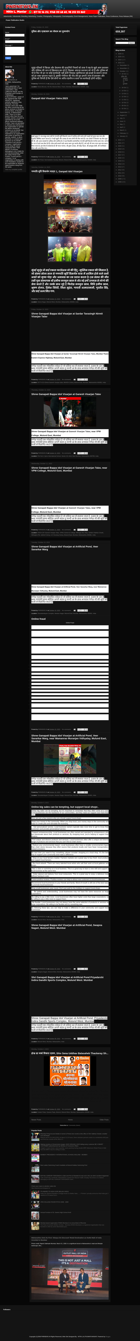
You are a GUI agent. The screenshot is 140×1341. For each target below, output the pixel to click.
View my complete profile (13, 169)
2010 (120, 176)
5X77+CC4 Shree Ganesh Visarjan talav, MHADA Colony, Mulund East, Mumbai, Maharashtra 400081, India (72, 382)
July (121, 118)
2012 (120, 170)
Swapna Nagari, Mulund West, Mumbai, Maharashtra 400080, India (59, 972)
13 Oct (124, 93)
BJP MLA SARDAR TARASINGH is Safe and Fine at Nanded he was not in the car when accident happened (74, 1176)
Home (70, 1120)
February (123, 133)
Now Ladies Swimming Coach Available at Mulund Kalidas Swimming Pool (63, 1165)
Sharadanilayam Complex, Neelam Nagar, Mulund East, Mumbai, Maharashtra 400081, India (67, 613)
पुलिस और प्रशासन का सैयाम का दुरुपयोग (50, 31)
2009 (120, 179)
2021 (120, 143)
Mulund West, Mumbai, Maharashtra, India (51, 919)
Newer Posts (36, 1120)
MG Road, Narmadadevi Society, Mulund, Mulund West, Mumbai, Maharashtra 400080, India (67, 160)
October (123, 71)
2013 (120, 167)
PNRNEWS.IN (12, 80)
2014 (120, 164)
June (121, 121)
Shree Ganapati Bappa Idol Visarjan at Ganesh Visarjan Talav (66, 394)
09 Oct (124, 105)
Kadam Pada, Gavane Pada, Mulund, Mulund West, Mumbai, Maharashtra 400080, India (65, 1112)
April (121, 127)
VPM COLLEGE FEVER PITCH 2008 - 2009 (54, 1202)
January (123, 136)
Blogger (108, 1336)
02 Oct (124, 108)
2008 (120, 182)
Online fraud (38, 619)
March (122, 130)
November (123, 68)
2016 (120, 158)
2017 (120, 155)
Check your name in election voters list (43, 1186)
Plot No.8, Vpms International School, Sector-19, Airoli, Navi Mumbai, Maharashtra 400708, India (68, 456)
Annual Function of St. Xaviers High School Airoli (55, 1212)
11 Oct (124, 99)
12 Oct (124, 96)
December (123, 65)
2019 (120, 149)
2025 (120, 57)
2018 (120, 152)
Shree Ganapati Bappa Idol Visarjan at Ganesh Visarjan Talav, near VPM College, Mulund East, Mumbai (69, 469)
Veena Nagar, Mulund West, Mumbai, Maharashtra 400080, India (58, 302)
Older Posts (104, 1120)
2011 (120, 173)
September (124, 112)
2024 (120, 60)
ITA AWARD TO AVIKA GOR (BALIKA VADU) (54, 1191)
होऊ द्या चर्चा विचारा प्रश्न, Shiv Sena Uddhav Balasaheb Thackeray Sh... (69, 1053)
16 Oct (124, 87)
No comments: (67, 83)
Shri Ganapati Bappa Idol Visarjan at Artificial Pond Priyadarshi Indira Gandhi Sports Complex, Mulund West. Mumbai (67, 979)
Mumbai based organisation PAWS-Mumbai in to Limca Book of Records (63, 1223)
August (122, 115)
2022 (120, 140)
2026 (120, 54)
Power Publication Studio (15, 20)
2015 (120, 161)
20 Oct (124, 74)
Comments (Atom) (74, 1125)
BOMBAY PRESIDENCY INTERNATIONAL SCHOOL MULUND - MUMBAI (63, 1155)
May (121, 124)
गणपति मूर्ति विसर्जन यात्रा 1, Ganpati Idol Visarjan (56, 171)
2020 (120, 146)
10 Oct (124, 102)
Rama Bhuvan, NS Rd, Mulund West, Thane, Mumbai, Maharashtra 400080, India (63, 87)
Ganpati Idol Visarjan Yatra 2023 (49, 98)
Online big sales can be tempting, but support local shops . (65, 807)
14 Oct (124, 90)
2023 (120, 63)
